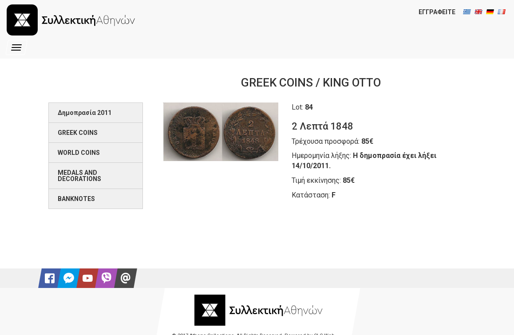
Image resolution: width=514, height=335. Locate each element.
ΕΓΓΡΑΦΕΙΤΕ (437, 12)
